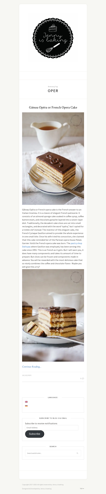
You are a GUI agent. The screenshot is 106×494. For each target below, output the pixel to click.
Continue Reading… (31, 366)
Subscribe (34, 433)
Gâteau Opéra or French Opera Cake (53, 107)
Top (82, 489)
